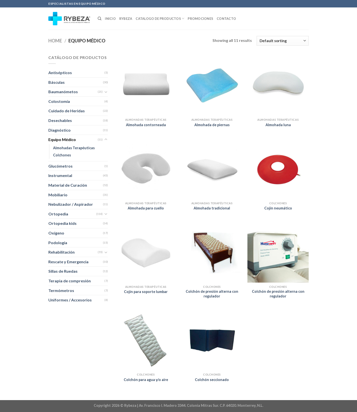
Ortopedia (58, 213)
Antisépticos (60, 72)
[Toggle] (106, 92)
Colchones (62, 155)
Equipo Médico (62, 139)
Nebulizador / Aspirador (70, 204)
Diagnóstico (59, 130)
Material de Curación (67, 185)
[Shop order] (283, 41)
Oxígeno (56, 233)
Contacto (226, 19)
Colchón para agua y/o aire (146, 380)
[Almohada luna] (278, 85)
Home (55, 40)
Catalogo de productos (160, 18)
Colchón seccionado (212, 380)
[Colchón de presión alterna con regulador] (211, 252)
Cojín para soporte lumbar (146, 292)
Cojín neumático (278, 208)
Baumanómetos (63, 91)
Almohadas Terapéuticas (74, 148)
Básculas (56, 82)
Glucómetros (60, 166)
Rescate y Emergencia (68, 261)
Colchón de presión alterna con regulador (212, 293)
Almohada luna (278, 125)
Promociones (200, 19)
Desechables (60, 120)
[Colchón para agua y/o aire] (146, 339)
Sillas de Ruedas (63, 271)
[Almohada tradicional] (211, 168)
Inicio (110, 19)
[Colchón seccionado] (211, 339)
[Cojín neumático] (278, 168)
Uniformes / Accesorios (70, 299)
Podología (57, 242)
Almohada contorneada (146, 125)
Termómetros (61, 290)
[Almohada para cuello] (146, 168)
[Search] (99, 18)
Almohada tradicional (212, 208)
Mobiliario (57, 194)
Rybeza (125, 19)
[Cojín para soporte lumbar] (146, 252)
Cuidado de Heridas (66, 110)
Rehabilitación (61, 252)
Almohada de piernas (212, 125)
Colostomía (59, 101)
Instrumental (60, 175)
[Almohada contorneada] (146, 85)
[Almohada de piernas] (211, 85)
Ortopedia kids (62, 223)
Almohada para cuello (146, 208)
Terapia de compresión (69, 280)
